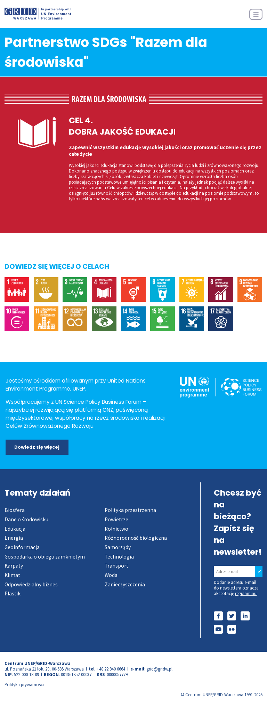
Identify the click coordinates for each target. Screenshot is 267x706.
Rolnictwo (116, 529)
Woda (111, 575)
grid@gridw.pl (159, 669)
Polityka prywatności (24, 684)
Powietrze (116, 519)
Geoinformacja (22, 547)
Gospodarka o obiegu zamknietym (45, 556)
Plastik (13, 593)
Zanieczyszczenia (125, 584)
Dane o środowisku (26, 519)
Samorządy (118, 547)
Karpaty (14, 565)
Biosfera (15, 510)
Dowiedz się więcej (36, 447)
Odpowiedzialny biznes (31, 584)
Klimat (12, 575)
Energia (14, 538)
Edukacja (15, 529)
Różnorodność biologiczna (136, 538)
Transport (116, 565)
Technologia (119, 556)
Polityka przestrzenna (130, 510)
